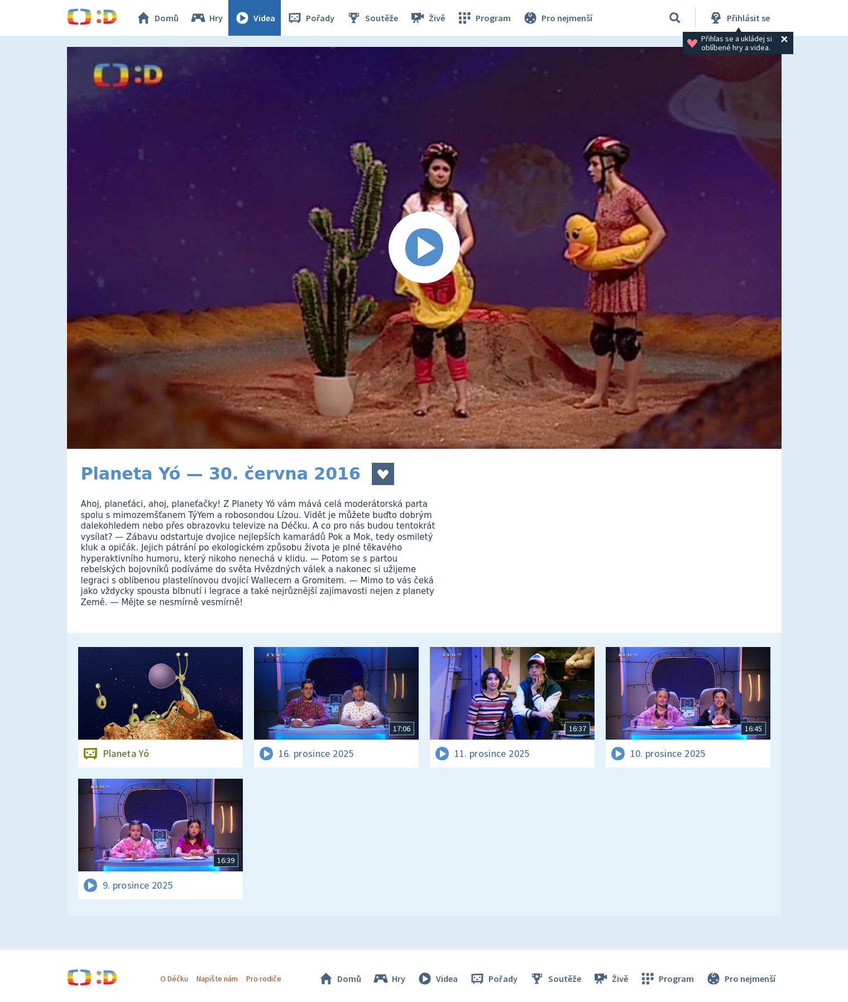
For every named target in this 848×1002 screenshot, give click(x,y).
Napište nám (217, 979)
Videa (254, 17)
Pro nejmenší (557, 17)
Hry (206, 17)
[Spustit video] (424, 248)
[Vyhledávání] (675, 18)
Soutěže (372, 17)
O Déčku (174, 979)
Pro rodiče (263, 979)
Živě (427, 17)
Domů (157, 17)
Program (483, 17)
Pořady (310, 17)
